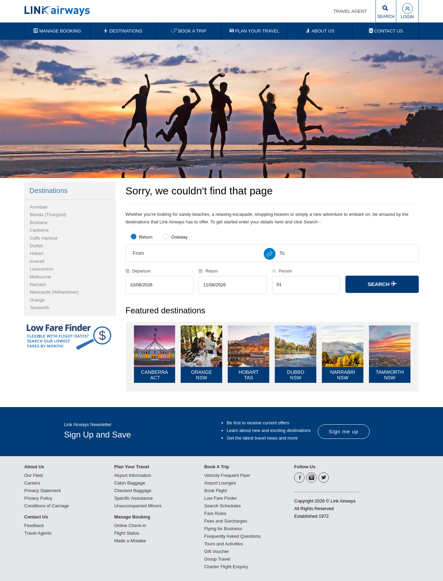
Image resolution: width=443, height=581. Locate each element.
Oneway (179, 237)
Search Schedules (222, 505)
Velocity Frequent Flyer (227, 475)
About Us (34, 466)
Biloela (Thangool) (48, 214)
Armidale (38, 207)
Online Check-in (130, 525)
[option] (221, 109)
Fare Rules (215, 513)
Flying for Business (223, 528)
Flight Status (126, 533)
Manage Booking (132, 516)
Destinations (48, 190)
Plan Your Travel (131, 466)
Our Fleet (33, 475)
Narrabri (38, 284)
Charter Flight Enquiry (226, 566)
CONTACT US (386, 31)
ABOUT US (320, 31)
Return (146, 237)
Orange (37, 300)
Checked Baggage (132, 490)
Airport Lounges (220, 483)
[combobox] (196, 253)
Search (382, 284)
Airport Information (132, 475)
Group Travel (217, 559)
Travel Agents (38, 533)
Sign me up (344, 431)
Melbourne (40, 276)
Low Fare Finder (220, 498)
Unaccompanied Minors (138, 505)
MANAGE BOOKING (57, 31)
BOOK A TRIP (188, 31)
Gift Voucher (216, 551)
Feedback (34, 525)
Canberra (39, 230)
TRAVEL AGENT (350, 11)
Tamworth (39, 307)
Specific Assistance (133, 498)
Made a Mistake (130, 540)
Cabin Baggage (129, 483)
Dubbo (36, 245)
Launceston (41, 268)
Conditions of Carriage (46, 505)
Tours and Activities (223, 543)
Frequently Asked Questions (232, 536)
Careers (32, 483)
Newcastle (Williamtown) (54, 292)
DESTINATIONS (122, 31)
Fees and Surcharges (225, 521)
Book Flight (215, 490)
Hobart (36, 253)
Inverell (37, 261)
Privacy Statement (42, 490)
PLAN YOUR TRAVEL (254, 31)
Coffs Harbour (44, 238)
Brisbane (38, 222)
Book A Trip (216, 466)
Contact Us (36, 516)
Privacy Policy (38, 498)
